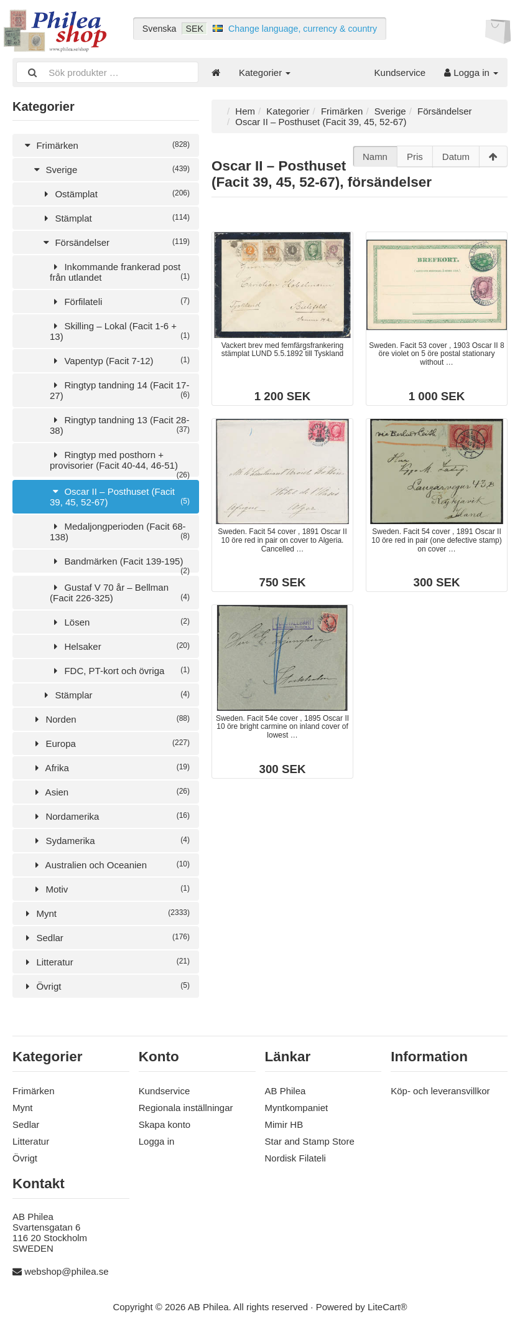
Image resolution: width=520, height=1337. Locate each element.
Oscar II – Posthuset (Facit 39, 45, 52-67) (120, 496)
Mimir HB (284, 1124)
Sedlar (106, 937)
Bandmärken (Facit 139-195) (120, 564)
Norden (110, 719)
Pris (415, 156)
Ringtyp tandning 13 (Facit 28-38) (120, 425)
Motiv (110, 889)
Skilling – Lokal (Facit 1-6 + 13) (120, 331)
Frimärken (106, 145)
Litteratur (106, 962)
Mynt (106, 913)
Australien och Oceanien (110, 865)
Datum (456, 156)
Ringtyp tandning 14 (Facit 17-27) (120, 390)
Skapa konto (164, 1124)
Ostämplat (115, 194)
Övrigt (106, 986)
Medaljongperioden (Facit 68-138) (120, 531)
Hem (245, 111)
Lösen (120, 622)
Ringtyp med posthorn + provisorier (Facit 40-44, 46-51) (120, 463)
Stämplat (115, 218)
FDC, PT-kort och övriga (120, 670)
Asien (110, 792)
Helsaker (120, 646)
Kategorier (264, 72)
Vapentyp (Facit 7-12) (120, 360)
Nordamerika (110, 816)
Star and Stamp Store (310, 1141)
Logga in (471, 72)
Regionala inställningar (186, 1107)
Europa (110, 743)
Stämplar (115, 695)
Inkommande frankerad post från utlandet (120, 272)
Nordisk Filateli (295, 1158)
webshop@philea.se (66, 1271)
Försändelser (115, 242)
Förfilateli (120, 301)
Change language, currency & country (302, 29)
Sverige (110, 169)
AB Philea (285, 1091)
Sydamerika (110, 840)
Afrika (110, 767)
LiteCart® (387, 1307)
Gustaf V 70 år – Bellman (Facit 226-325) (120, 592)
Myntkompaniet (296, 1107)
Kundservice (400, 72)
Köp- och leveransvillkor (440, 1091)
